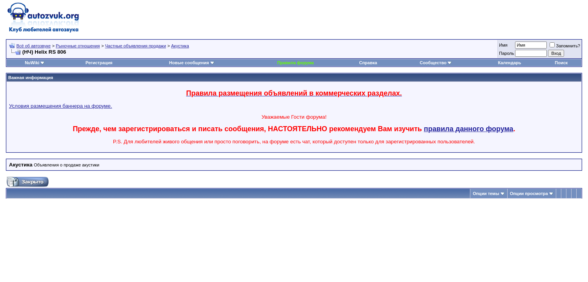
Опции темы (486, 193)
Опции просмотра (529, 193)
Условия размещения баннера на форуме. (60, 106)
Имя (503, 45)
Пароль (506, 53)
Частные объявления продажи (135, 45)
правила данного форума (468, 129)
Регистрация (99, 62)
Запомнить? (565, 45)
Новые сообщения (189, 62)
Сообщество (436, 62)
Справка (368, 62)
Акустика (180, 45)
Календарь (509, 62)
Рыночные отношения (78, 45)
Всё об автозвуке (33, 45)
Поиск (561, 62)
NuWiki (32, 62)
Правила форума (295, 62)
